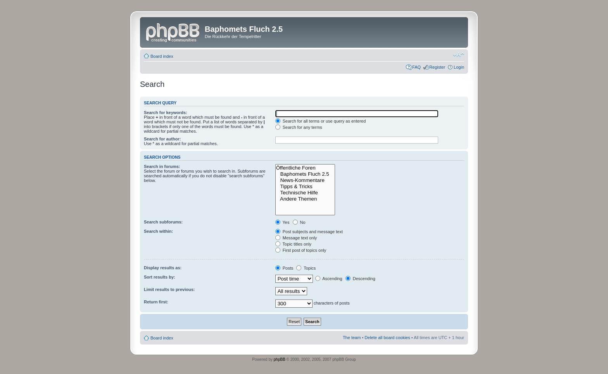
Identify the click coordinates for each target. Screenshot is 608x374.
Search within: (158, 231)
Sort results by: (159, 277)
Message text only (296, 237)
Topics (306, 268)
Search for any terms (298, 127)
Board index (161, 56)
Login (459, 67)
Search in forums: (162, 166)
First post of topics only (300, 250)
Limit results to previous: (169, 289)
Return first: (156, 302)
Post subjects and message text (309, 231)
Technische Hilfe (305, 193)
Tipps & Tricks (305, 187)
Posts (284, 268)
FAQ (416, 67)
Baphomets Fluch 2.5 (305, 174)
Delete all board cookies (387, 337)
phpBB (279, 359)
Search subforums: (163, 222)
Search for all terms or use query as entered (320, 121)
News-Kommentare (305, 180)
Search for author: (162, 139)
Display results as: (162, 267)
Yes (282, 222)
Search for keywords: (165, 112)
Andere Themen (305, 199)
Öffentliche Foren (305, 168)
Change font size (458, 54)
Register (437, 67)
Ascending (328, 278)
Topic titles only (293, 244)
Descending (360, 278)
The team (352, 337)
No (299, 222)
